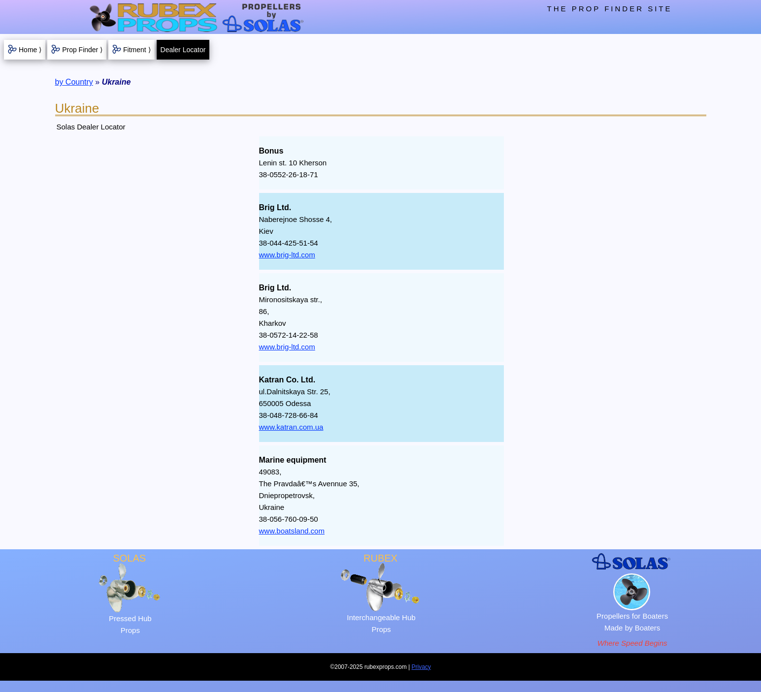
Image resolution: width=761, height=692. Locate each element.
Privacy (421, 666)
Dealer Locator (183, 50)
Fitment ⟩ (137, 50)
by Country (74, 82)
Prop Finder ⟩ (82, 50)
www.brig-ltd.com (287, 255)
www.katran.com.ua (291, 427)
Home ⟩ (30, 50)
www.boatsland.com (292, 531)
